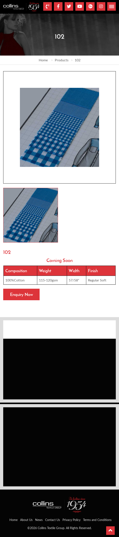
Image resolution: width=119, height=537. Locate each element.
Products (61, 60)
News (39, 520)
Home (43, 60)
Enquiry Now (21, 294)
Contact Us (52, 520)
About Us (26, 520)
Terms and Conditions (97, 520)
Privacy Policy (71, 520)
